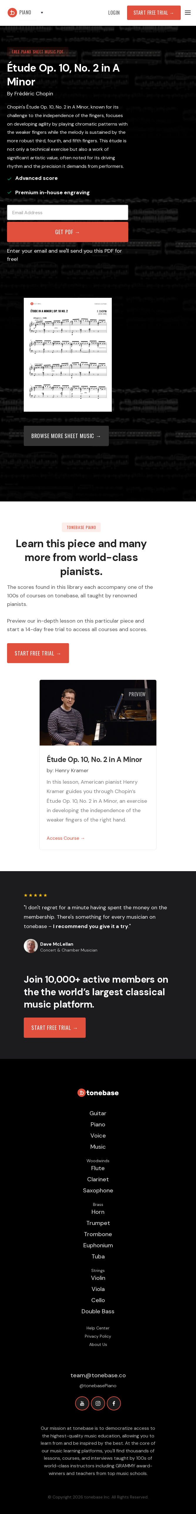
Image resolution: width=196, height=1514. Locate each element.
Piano (98, 1124)
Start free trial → (38, 653)
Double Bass (98, 1311)
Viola (98, 1289)
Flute (98, 1168)
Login (114, 12)
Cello (98, 1300)
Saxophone (98, 1190)
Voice (98, 1135)
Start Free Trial (154, 12)
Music (98, 1146)
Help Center (98, 1328)
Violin (98, 1278)
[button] (34, 13)
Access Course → (66, 838)
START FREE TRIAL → (54, 1027)
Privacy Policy (98, 1336)
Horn (98, 1212)
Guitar (98, 1113)
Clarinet (98, 1179)
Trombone (98, 1234)
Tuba (98, 1256)
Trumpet (98, 1223)
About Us (98, 1344)
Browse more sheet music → (66, 436)
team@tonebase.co (98, 1375)
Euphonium (98, 1245)
